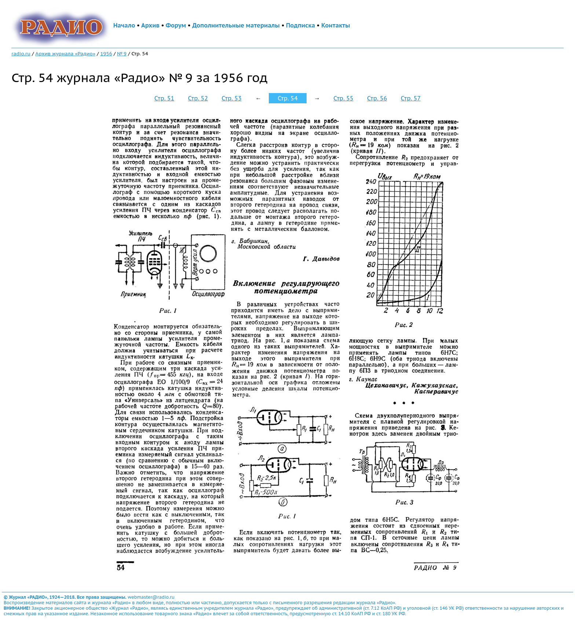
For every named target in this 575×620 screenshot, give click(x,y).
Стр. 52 (198, 98)
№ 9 (122, 53)
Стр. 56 (377, 98)
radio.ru (20, 53)
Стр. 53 (231, 98)
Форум (176, 25)
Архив (150, 25)
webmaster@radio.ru (151, 597)
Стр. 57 (411, 98)
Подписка (300, 25)
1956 (106, 53)
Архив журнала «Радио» (65, 53)
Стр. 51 (164, 98)
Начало (124, 25)
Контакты (335, 25)
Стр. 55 (343, 98)
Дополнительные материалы (236, 25)
